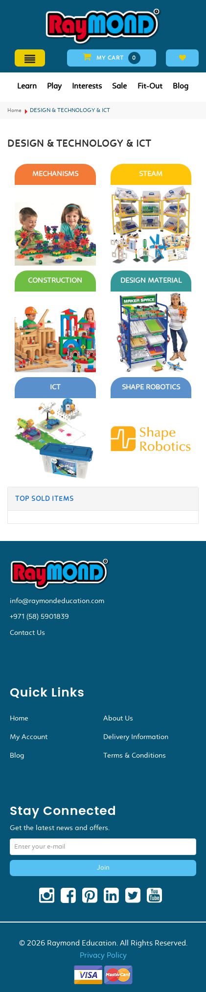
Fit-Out (149, 85)
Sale (119, 85)
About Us (118, 718)
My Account (28, 736)
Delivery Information (135, 736)
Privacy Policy (103, 955)
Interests (87, 85)
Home (14, 110)
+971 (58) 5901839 (39, 616)
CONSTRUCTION (55, 280)
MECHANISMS (55, 174)
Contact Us (27, 632)
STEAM (150, 174)
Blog (180, 85)
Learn (27, 85)
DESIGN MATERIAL (151, 280)
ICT (55, 387)
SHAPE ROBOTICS (151, 387)
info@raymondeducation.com (57, 600)
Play (54, 85)
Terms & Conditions (134, 755)
